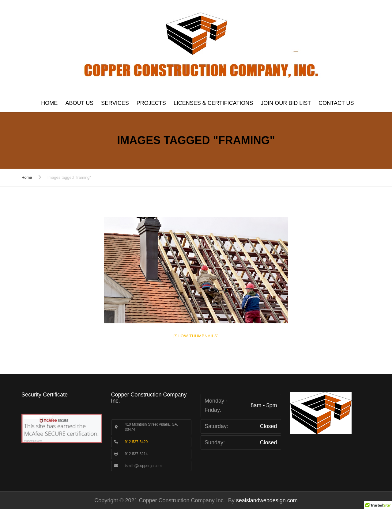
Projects (151, 103)
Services (115, 103)
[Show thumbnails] (196, 336)
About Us (79, 103)
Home (49, 103)
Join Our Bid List (286, 103)
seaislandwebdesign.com (266, 500)
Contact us (336, 103)
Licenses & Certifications (213, 103)
